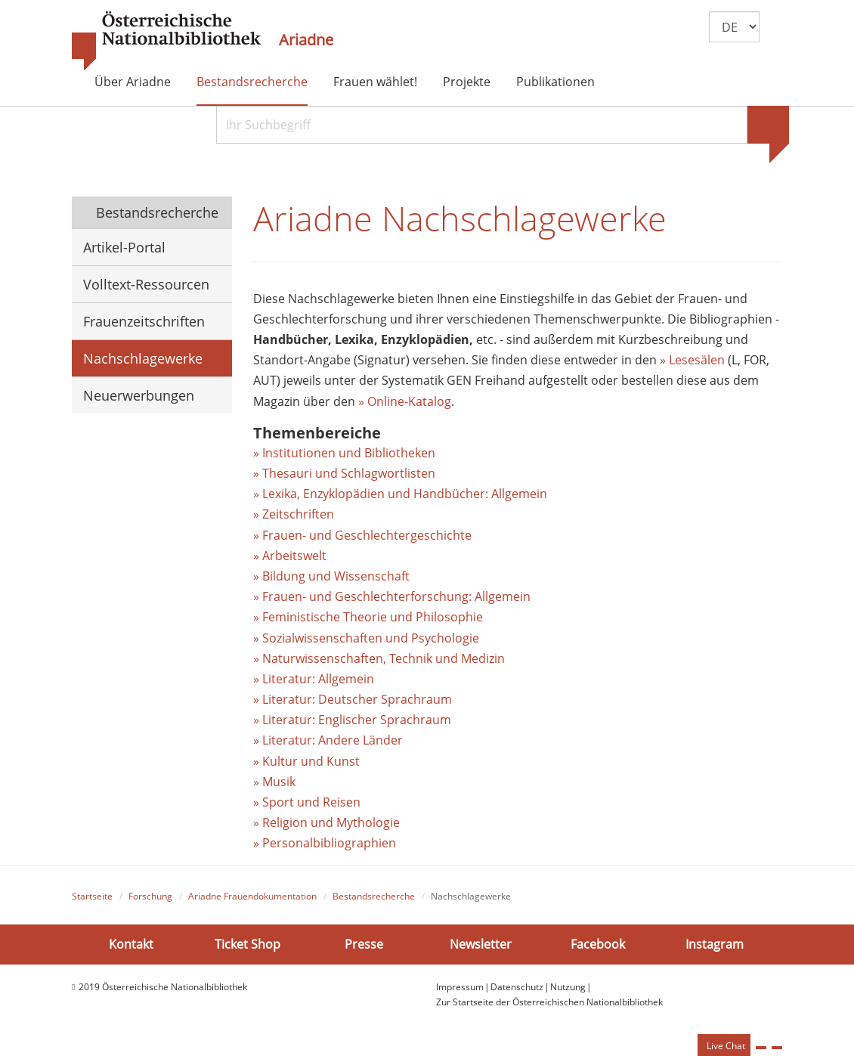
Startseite (92, 896)
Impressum (460, 986)
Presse (364, 944)
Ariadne (306, 40)
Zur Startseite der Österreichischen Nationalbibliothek (549, 1002)
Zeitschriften (298, 514)
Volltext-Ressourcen (146, 284)
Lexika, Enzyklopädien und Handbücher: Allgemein (404, 493)
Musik (278, 781)
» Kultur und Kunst (306, 761)
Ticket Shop (247, 944)
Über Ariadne (132, 81)
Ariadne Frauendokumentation (252, 896)
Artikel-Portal (124, 247)
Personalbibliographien (329, 843)
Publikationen (555, 81)
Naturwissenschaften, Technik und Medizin (383, 658)
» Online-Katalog (404, 401)
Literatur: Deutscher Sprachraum (357, 699)
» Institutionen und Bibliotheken (344, 452)
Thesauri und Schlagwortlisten (348, 473)
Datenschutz (516, 986)
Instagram (714, 944)
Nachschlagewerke (143, 358)
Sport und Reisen (311, 802)
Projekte (466, 81)
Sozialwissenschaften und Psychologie (370, 638)
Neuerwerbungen (138, 395)
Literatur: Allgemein (318, 678)
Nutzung (568, 986)
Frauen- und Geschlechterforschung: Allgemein (396, 596)
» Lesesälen (692, 359)
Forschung (150, 896)
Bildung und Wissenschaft (336, 576)
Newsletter (481, 944)
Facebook (598, 944)
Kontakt (131, 944)
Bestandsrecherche (252, 81)
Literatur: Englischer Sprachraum (356, 719)
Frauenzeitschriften (144, 321)
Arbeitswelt (294, 555)
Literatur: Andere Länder (332, 740)
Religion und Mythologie (331, 822)
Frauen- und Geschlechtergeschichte (367, 535)
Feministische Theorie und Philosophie (372, 617)
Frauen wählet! (375, 81)
